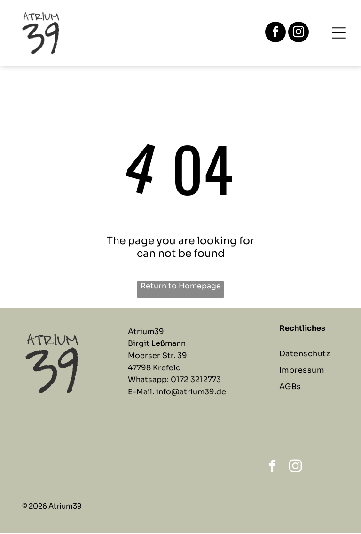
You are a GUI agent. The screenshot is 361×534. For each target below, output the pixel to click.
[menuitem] (312, 355)
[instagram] (298, 33)
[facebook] (275, 33)
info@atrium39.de (191, 393)
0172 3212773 (196, 381)
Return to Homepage (181, 288)
